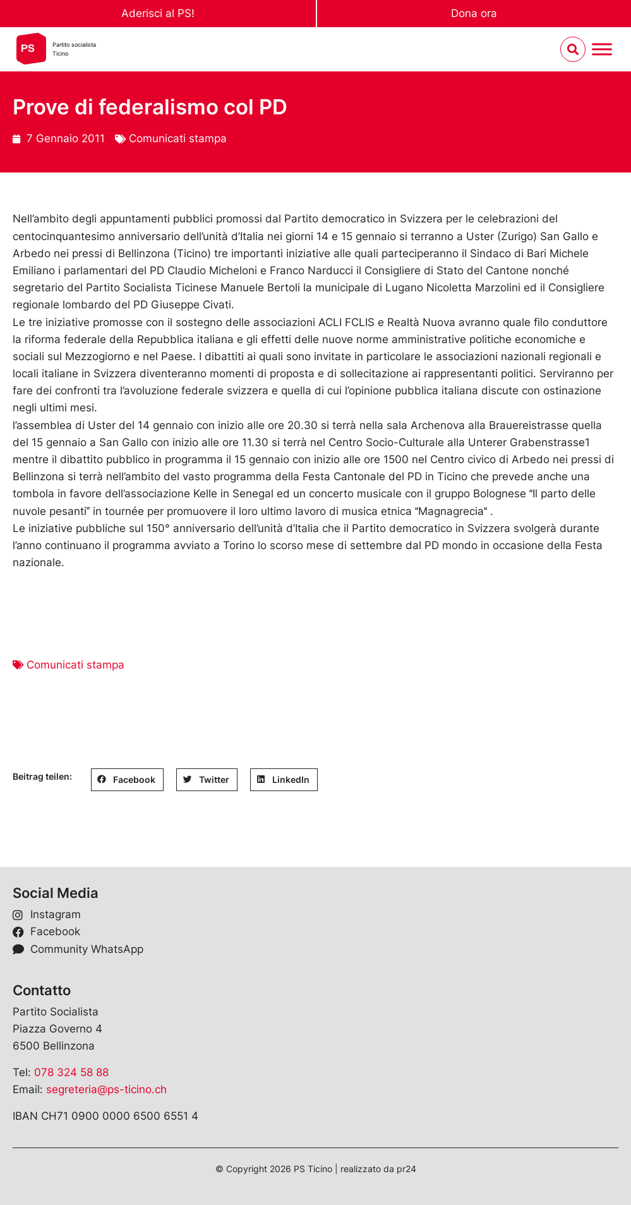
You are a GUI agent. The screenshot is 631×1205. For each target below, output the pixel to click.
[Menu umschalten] (602, 50)
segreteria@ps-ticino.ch (106, 1089)
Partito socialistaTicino (74, 49)
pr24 (406, 1168)
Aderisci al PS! (158, 13)
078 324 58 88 (71, 1072)
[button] (127, 779)
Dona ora (474, 13)
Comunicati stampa (178, 138)
